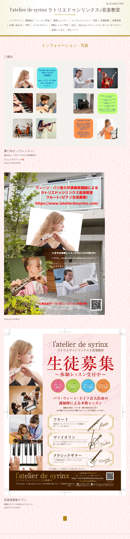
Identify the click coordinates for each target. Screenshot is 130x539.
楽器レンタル (58, 30)
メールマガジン (40, 25)
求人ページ (73, 30)
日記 (73, 25)
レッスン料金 (43, 20)
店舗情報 (104, 20)
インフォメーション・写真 (84, 20)
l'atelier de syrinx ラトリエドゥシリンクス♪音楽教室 (67, 10)
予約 (27, 25)
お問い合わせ (15, 25)
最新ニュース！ (60, 20)
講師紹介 (29, 20)
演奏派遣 (116, 20)
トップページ (15, 20)
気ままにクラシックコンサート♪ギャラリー (100, 25)
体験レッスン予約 (59, 25)
